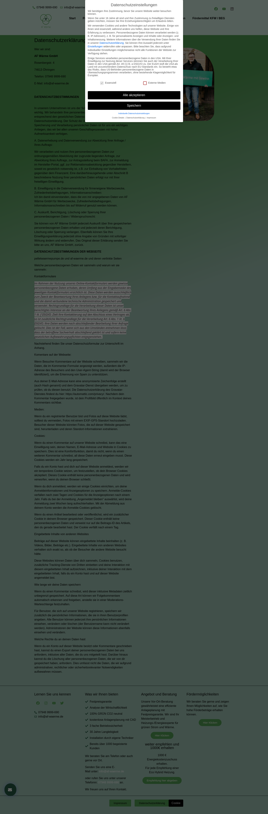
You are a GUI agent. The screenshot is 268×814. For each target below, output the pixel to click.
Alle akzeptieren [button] (134, 91)
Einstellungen (95, 42)
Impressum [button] (151, 113)
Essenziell (108, 78)
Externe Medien (154, 78)
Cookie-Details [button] (118, 113)
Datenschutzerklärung (112, 38)
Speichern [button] (134, 101)
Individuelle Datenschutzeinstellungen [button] (134, 109)
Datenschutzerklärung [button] (135, 113)
